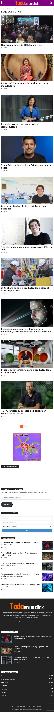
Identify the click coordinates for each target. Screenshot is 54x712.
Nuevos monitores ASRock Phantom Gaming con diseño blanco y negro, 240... (20, 575)
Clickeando (4, 676)
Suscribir (7, 504)
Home (13, 706)
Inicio (2, 8)
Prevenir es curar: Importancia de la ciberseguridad (19, 125)
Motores (3, 692)
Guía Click (40, 706)
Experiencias (31, 706)
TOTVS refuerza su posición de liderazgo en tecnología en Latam (23, 412)
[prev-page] (2, 595)
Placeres (4, 686)
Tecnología (4, 682)
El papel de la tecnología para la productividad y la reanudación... (26, 371)
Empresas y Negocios (8, 679)
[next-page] (5, 595)
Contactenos (21, 706)
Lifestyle (3, 695)
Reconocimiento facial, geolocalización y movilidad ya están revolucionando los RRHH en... (26, 330)
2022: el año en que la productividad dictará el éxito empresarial (25, 289)
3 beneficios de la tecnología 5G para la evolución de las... (26, 166)
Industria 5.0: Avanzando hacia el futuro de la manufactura (24, 84)
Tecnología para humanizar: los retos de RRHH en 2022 (26, 248)
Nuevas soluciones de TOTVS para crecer (22, 45)
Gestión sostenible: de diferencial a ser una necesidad (23, 207)
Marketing (4, 689)
